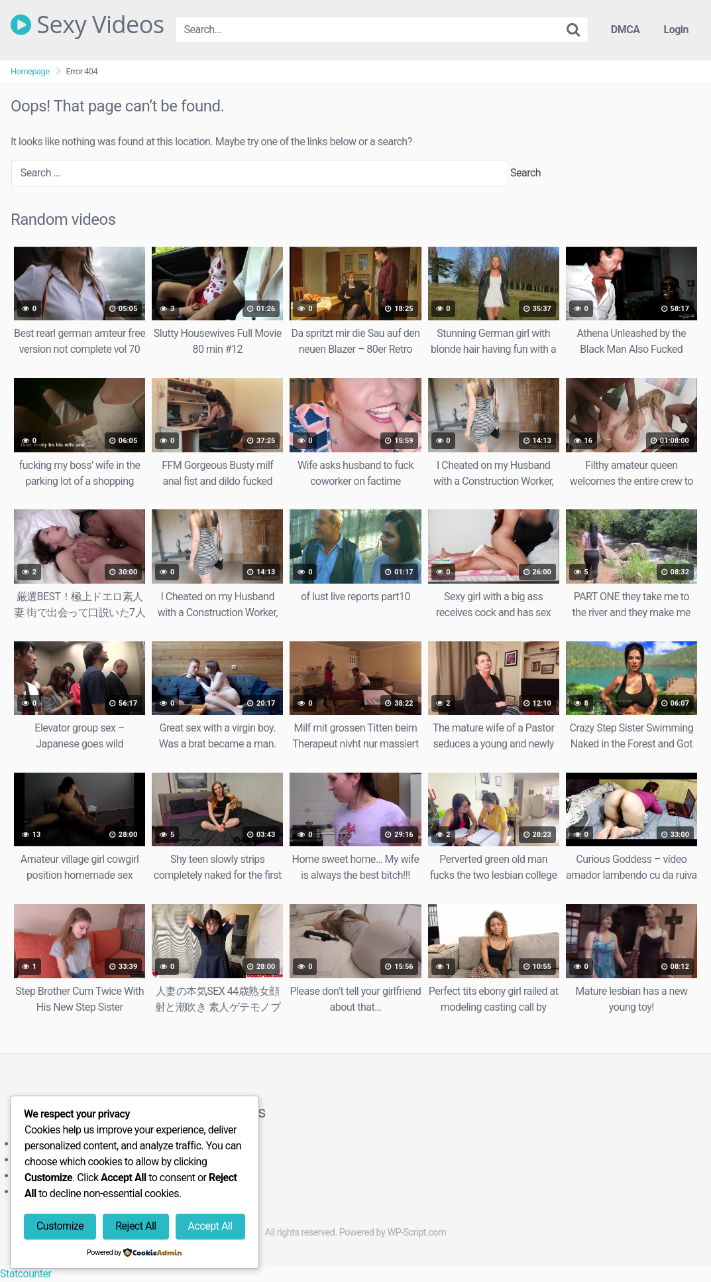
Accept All (210, 1226)
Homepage (30, 71)
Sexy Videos (87, 24)
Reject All (135, 1226)
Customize (59, 1226)
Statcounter (25, 1273)
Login (675, 29)
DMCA (625, 29)
